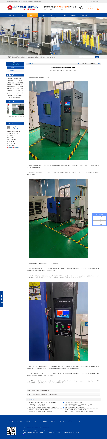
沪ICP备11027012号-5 (52, 432)
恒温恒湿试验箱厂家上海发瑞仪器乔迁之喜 (75, 409)
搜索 (97, 57)
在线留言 (87, 1)
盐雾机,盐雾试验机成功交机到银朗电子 (38, 409)
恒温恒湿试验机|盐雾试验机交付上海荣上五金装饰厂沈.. (79, 405)
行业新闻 (12, 70)
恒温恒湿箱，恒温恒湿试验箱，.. (15, 80)
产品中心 (42, 15)
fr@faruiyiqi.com (50, 430)
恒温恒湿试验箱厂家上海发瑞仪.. (15, 86)
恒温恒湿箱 (23, 57)
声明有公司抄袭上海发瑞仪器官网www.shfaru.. (40, 405)
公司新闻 (12, 67)
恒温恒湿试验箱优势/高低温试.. (15, 95)
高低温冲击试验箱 (43, 57)
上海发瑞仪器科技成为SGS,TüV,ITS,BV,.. (75, 402)
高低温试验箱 (30, 57)
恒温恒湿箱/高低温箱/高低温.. (15, 78)
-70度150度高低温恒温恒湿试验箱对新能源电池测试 (44, 394)
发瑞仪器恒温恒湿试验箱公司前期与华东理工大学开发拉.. (43, 407)
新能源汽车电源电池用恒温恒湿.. (15, 82)
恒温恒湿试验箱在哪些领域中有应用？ (41, 390)
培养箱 (36, 57)
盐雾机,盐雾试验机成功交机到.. (15, 84)
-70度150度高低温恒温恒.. (14, 97)
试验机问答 (74, 15)
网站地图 (93, 1)
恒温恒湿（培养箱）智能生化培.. (15, 90)
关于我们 (21, 15)
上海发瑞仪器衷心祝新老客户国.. (15, 93)
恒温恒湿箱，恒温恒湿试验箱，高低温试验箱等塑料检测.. (43, 402)
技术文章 (64, 15)
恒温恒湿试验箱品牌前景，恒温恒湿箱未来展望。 (41, 411)
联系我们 (98, 1)
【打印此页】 (75, 70)
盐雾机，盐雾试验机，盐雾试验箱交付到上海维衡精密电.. (79, 411)
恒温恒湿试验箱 (16, 57)
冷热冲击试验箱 (52, 57)
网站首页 (11, 15)
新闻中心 (32, 15)
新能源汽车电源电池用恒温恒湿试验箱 (74, 407)
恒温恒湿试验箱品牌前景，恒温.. (15, 88)
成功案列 (53, 15)
